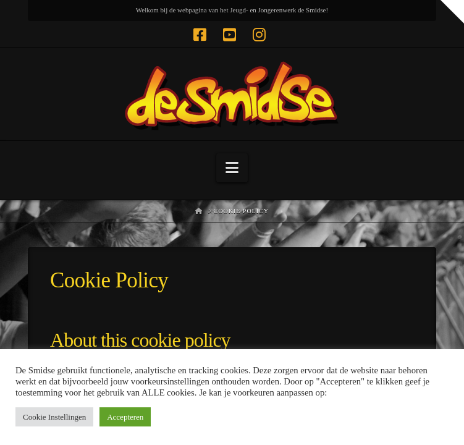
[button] (232, 167)
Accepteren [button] (125, 417)
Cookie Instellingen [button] (54, 417)
